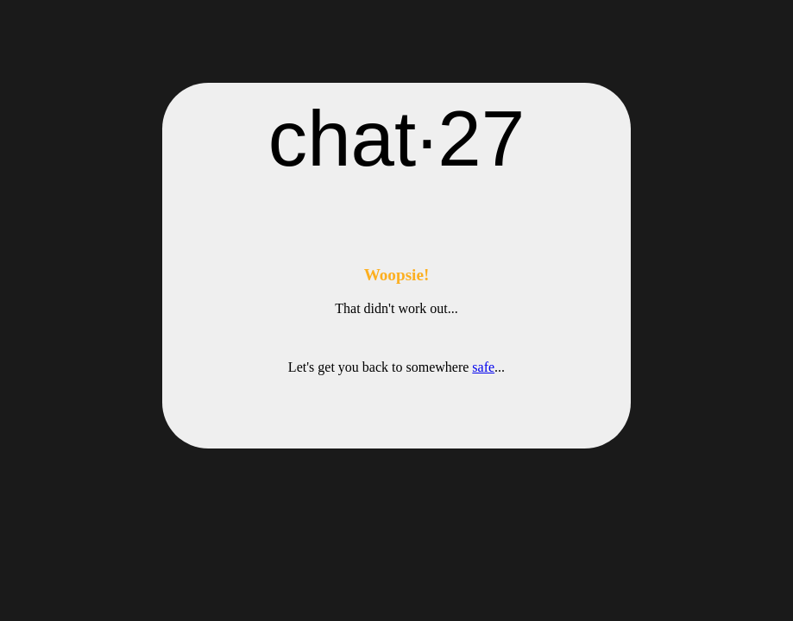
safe (483, 367)
